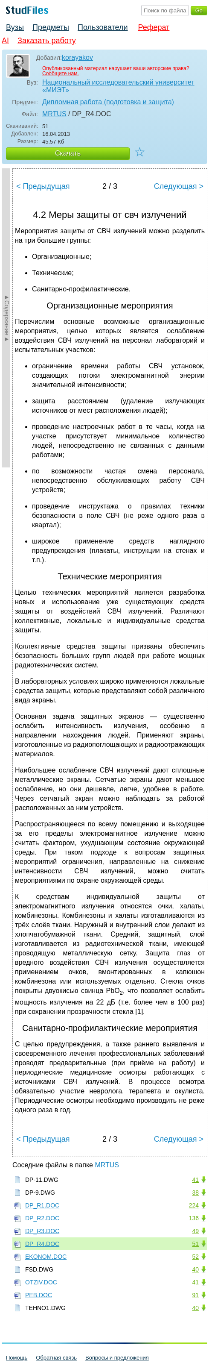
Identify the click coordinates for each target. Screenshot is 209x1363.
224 (194, 1205)
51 (195, 1243)
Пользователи (103, 27)
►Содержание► (6, 318)
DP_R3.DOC (42, 1231)
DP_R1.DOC (42, 1205)
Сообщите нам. (60, 73)
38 (195, 1192)
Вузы (15, 27)
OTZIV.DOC (41, 1282)
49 (195, 1231)
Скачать (68, 153)
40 (195, 1269)
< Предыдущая (43, 186)
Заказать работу (46, 40)
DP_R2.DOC (42, 1218)
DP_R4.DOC (42, 1243)
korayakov (77, 57)
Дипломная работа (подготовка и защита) (108, 102)
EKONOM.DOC (46, 1256)
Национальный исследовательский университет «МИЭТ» (118, 86)
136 (194, 1218)
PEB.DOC (38, 1295)
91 (195, 1295)
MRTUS (54, 114)
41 (195, 1179)
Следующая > (178, 186)
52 (195, 1256)
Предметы (50, 27)
